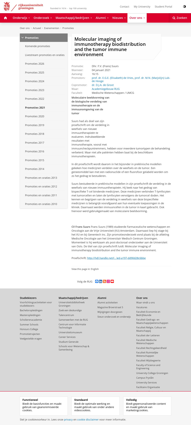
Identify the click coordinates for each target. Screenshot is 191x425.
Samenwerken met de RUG (73, 319)
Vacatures (141, 307)
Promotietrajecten (30, 334)
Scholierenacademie (31, 319)
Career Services (67, 337)
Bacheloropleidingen (31, 310)
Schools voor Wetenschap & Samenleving (74, 348)
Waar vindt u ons (145, 302)
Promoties (68, 28)
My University (142, 6)
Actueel (37, 28)
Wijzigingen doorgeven (109, 312)
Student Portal (163, 6)
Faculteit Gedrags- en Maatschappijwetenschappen (152, 321)
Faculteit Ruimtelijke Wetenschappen (147, 354)
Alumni (101, 298)
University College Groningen (152, 373)
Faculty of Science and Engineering (148, 367)
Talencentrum (66, 315)
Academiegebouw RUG (106, 89)
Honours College (29, 329)
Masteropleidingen (30, 315)
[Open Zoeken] (180, 18)
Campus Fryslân (145, 377)
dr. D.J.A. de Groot (103, 85)
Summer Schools (29, 324)
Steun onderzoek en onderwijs (114, 316)
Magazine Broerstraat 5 (110, 307)
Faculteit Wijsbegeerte (148, 360)
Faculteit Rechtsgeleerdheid (151, 348)
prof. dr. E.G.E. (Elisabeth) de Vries (112, 77)
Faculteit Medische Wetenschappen (146, 341)
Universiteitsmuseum (70, 332)
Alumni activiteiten (107, 302)
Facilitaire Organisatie (148, 387)
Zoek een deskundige (70, 310)
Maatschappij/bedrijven (73, 298)
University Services (146, 382)
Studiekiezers (28, 298)
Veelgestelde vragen (31, 338)
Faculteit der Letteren (148, 335)
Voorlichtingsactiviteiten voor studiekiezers (36, 304)
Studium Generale (68, 341)
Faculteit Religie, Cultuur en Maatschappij (151, 329)
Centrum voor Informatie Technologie (72, 326)
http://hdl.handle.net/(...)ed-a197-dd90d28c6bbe (116, 258)
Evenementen (51, 28)
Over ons (25, 28)
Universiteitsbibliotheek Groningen (72, 304)
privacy (68, 419)
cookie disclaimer (88, 419)
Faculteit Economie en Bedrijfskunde (148, 313)
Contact (124, 6)
